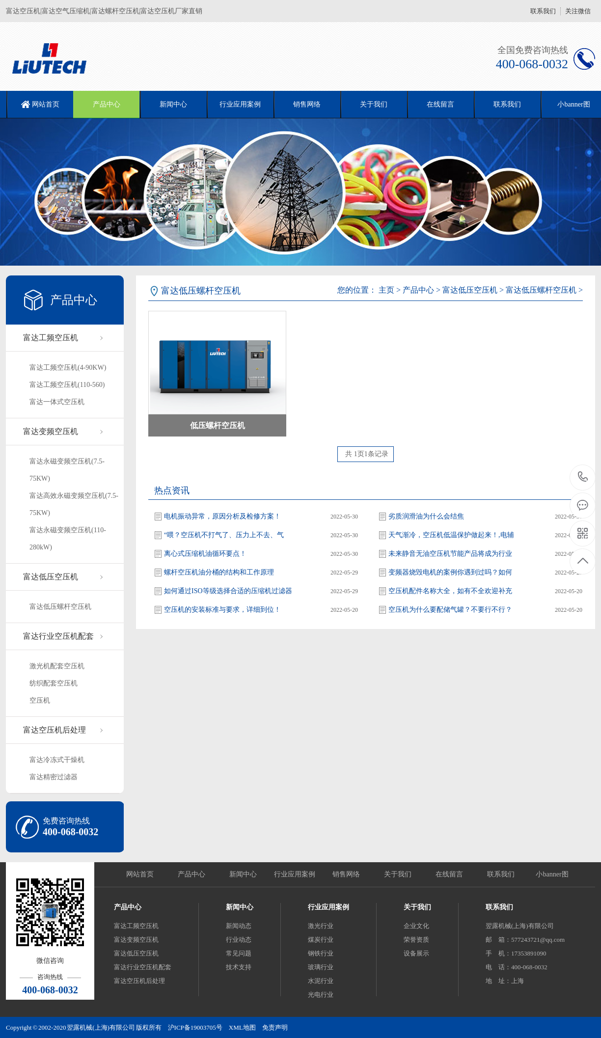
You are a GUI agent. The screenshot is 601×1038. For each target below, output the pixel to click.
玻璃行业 (320, 967)
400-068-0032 (583, 477)
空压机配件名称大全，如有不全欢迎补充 (450, 591)
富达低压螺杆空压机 (60, 606)
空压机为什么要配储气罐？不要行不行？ (450, 609)
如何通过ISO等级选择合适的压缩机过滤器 (228, 591)
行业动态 (238, 939)
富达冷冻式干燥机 (56, 760)
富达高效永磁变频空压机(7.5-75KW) (73, 504)
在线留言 (440, 104)
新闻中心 (173, 104)
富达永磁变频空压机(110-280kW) (67, 538)
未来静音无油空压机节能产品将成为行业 (450, 553)
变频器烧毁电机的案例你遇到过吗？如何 (450, 572)
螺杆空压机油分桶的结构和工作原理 (219, 572)
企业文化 (416, 925)
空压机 (39, 700)
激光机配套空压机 (56, 666)
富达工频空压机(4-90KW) (67, 367)
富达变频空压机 (50, 431)
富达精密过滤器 (53, 777)
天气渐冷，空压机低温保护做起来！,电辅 (451, 535)
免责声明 (275, 1027)
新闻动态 (238, 925)
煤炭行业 (320, 939)
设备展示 (416, 953)
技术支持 (238, 967)
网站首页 (45, 104)
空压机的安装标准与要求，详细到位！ (222, 609)
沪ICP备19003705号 (195, 1027)
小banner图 (552, 874)
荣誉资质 (416, 939)
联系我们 (543, 11)
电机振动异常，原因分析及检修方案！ (222, 516)
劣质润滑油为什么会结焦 (426, 516)
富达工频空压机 (50, 337)
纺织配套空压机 (53, 683)
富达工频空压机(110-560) (67, 384)
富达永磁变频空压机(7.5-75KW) (67, 470)
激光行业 (320, 925)
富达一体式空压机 (56, 402)
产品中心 (106, 104)
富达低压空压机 (50, 577)
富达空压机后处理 (54, 730)
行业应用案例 (240, 104)
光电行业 (320, 994)
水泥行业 (320, 980)
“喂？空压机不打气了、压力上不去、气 (224, 535)
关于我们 (373, 104)
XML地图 (242, 1027)
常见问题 (238, 953)
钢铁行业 (320, 953)
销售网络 (307, 104)
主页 (386, 290)
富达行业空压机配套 (58, 636)
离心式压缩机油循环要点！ (205, 553)
